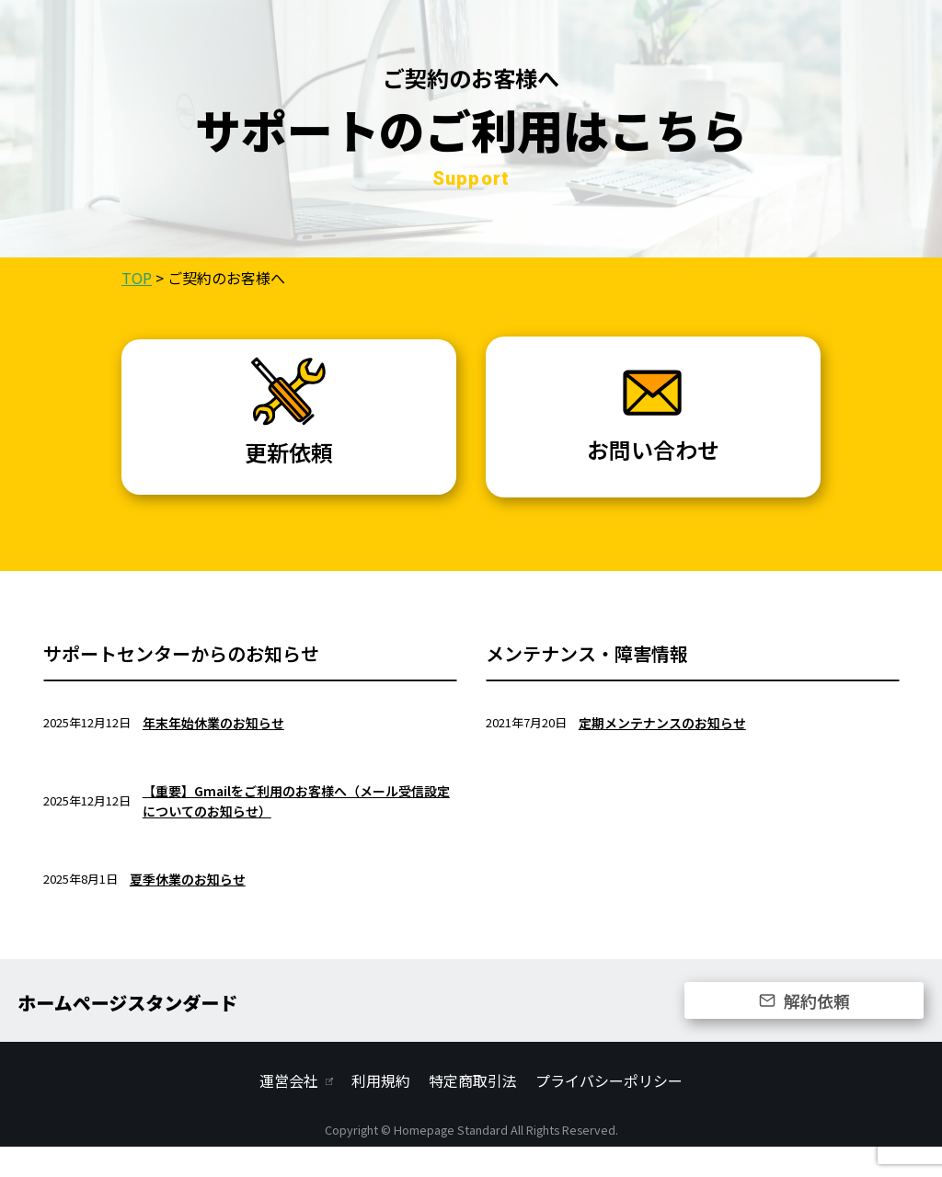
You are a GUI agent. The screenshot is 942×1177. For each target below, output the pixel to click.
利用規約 (380, 1111)
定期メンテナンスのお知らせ (662, 752)
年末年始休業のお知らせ (213, 752)
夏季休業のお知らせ (188, 908)
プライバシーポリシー (609, 1111)
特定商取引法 (473, 1111)
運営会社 (288, 1111)
